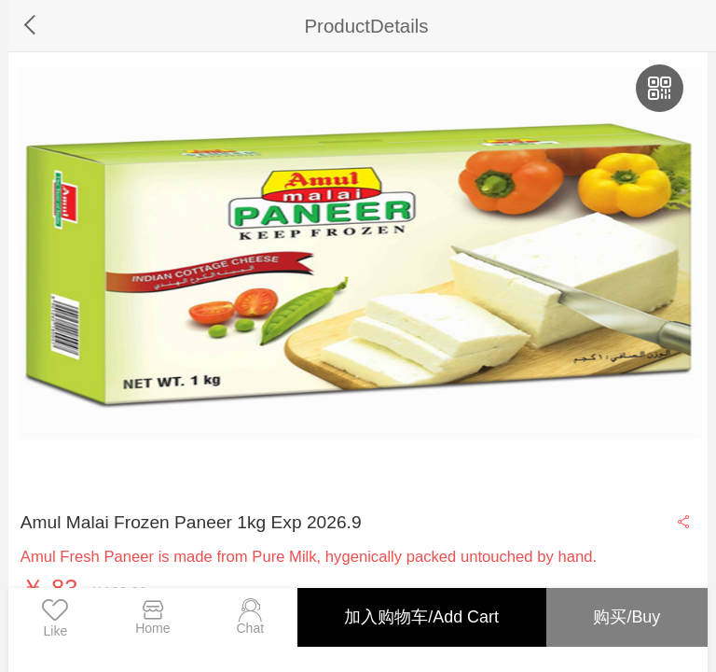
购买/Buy (626, 617)
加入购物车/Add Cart (420, 617)
